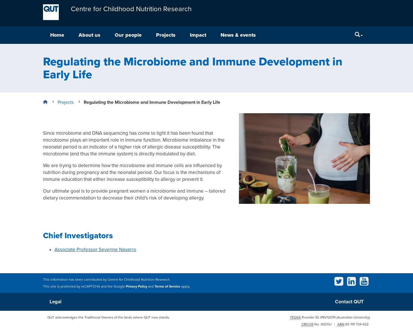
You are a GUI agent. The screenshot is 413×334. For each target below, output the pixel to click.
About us (89, 35)
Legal (55, 302)
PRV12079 (328, 317)
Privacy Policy (136, 286)
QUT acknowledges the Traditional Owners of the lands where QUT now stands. (108, 317)
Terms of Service (167, 286)
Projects (166, 35)
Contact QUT (349, 302)
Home (57, 35)
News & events (238, 35)
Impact (198, 35)
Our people (128, 35)
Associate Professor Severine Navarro (95, 250)
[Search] (359, 35)
